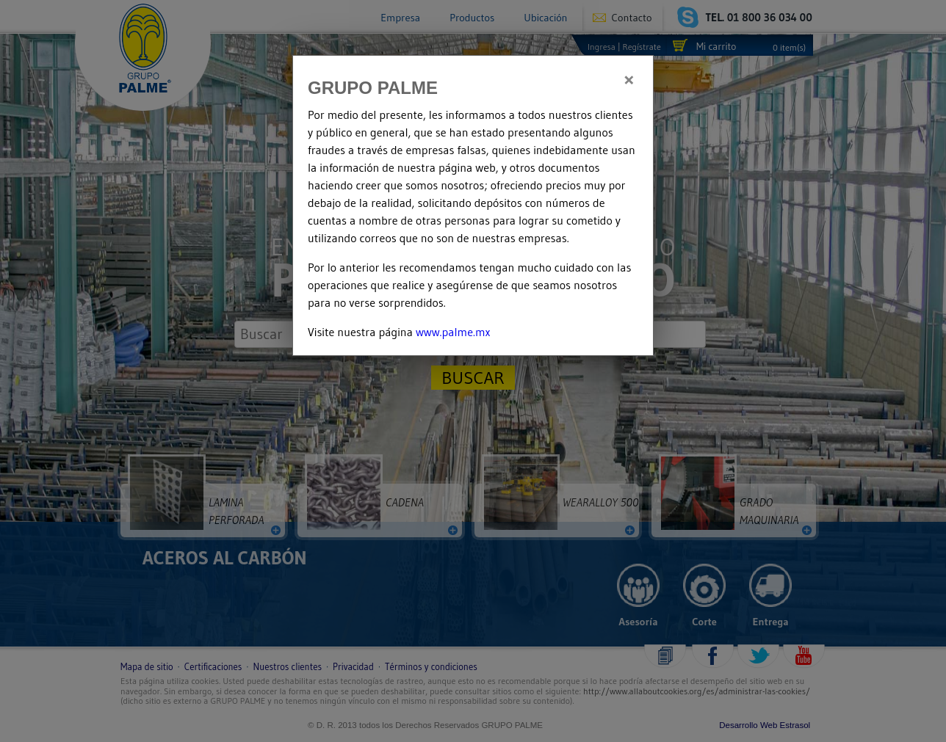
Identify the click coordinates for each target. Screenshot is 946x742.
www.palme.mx (453, 331)
